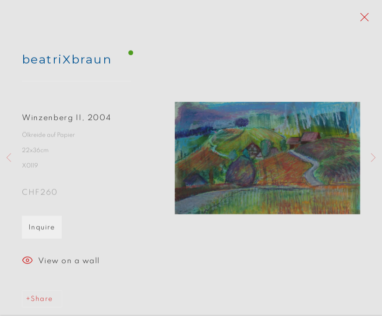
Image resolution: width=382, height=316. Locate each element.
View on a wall (61, 263)
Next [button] (373, 158)
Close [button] (362, 19)
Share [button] (42, 301)
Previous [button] (9, 158)
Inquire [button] (41, 229)
